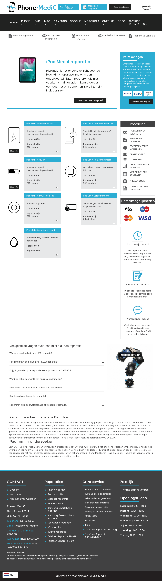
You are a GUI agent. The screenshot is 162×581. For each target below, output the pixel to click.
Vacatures (15, 494)
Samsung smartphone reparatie (59, 509)
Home (14, 22)
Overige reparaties (138, 23)
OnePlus (108, 22)
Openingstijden (120, 7)
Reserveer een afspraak (90, 100)
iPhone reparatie (56, 490)
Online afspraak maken (136, 490)
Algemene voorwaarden (23, 499)
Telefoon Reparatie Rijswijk (61, 536)
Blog (87, 525)
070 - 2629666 (66, 7)
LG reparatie (54, 527)
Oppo (121, 22)
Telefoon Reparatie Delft (60, 541)
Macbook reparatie (57, 499)
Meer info (14, 151)
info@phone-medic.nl (27, 526)
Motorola (91, 22)
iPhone (25, 22)
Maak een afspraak (90, 7)
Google (75, 22)
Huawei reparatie (56, 532)
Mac (47, 22)
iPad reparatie (55, 494)
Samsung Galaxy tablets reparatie (61, 517)
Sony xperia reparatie (59, 523)
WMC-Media (98, 576)
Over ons (14, 490)
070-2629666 (26, 521)
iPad (37, 22)
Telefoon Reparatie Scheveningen (95, 536)
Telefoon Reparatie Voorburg (101, 529)
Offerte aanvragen (141, 102)
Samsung (60, 22)
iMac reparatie (55, 503)
